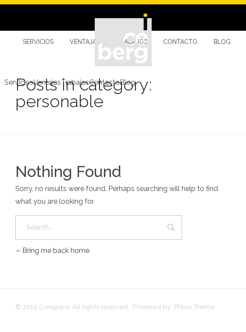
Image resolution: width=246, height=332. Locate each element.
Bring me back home (52, 250)
